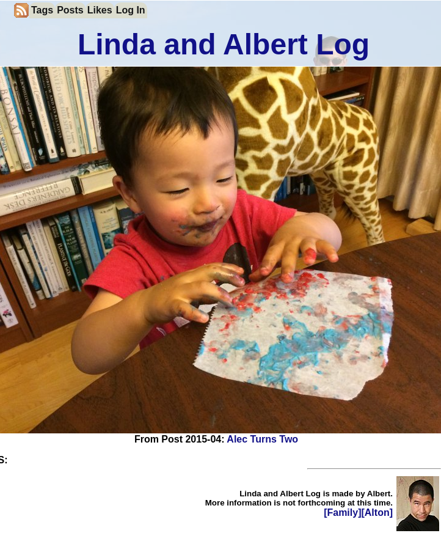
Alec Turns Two (262, 439)
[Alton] (377, 512)
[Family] (342, 512)
